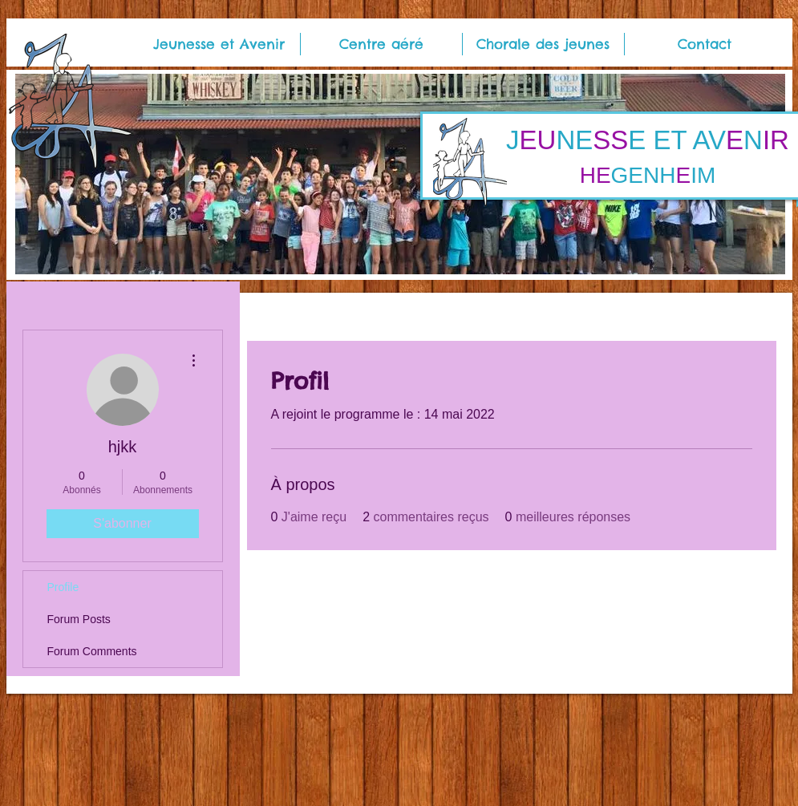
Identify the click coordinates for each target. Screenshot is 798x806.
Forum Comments (92, 651)
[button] (219, 44)
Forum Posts (79, 619)
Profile (63, 587)
